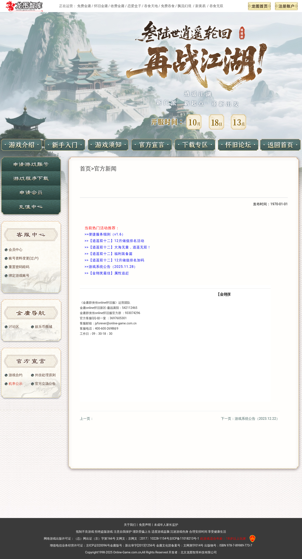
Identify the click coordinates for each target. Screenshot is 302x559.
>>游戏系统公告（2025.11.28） (111, 267)
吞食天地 (151, 6)
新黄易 (200, 6)
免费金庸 (84, 6)
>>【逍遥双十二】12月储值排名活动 (114, 241)
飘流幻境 (185, 6)
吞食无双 (216, 6)
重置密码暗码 (19, 267)
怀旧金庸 (101, 6)
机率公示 (15, 383)
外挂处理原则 (45, 375)
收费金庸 (117, 6)
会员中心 (15, 249)
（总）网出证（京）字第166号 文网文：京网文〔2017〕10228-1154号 (121, 538)
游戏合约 (15, 375)
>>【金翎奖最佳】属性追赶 (107, 273)
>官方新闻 (103, 168)
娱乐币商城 (43, 326)
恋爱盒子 (134, 6)
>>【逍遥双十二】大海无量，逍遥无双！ (118, 247)
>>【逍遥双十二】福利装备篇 (109, 254)
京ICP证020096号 (98, 545)
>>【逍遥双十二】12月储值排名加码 (114, 260)
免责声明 (145, 524)
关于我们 (130, 524)
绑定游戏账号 (19, 275)
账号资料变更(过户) (24, 258)
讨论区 (14, 326)
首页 (85, 168)
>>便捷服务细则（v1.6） (105, 234)
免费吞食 (168, 6)
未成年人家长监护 (166, 524)
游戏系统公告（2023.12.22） (257, 419)
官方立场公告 (45, 383)
